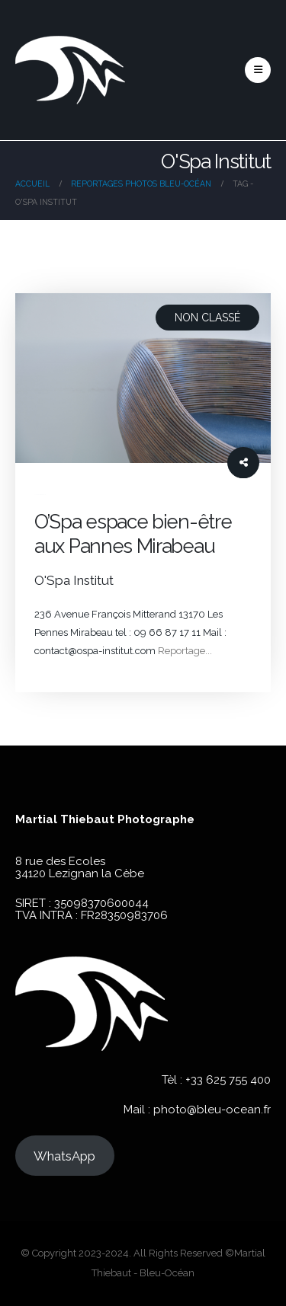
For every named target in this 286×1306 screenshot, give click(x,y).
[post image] (143, 378)
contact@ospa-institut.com (95, 650)
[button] (258, 70)
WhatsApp (64, 1156)
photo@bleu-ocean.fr (212, 1109)
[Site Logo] (70, 70)
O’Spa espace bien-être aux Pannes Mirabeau (132, 533)
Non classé (207, 317)
